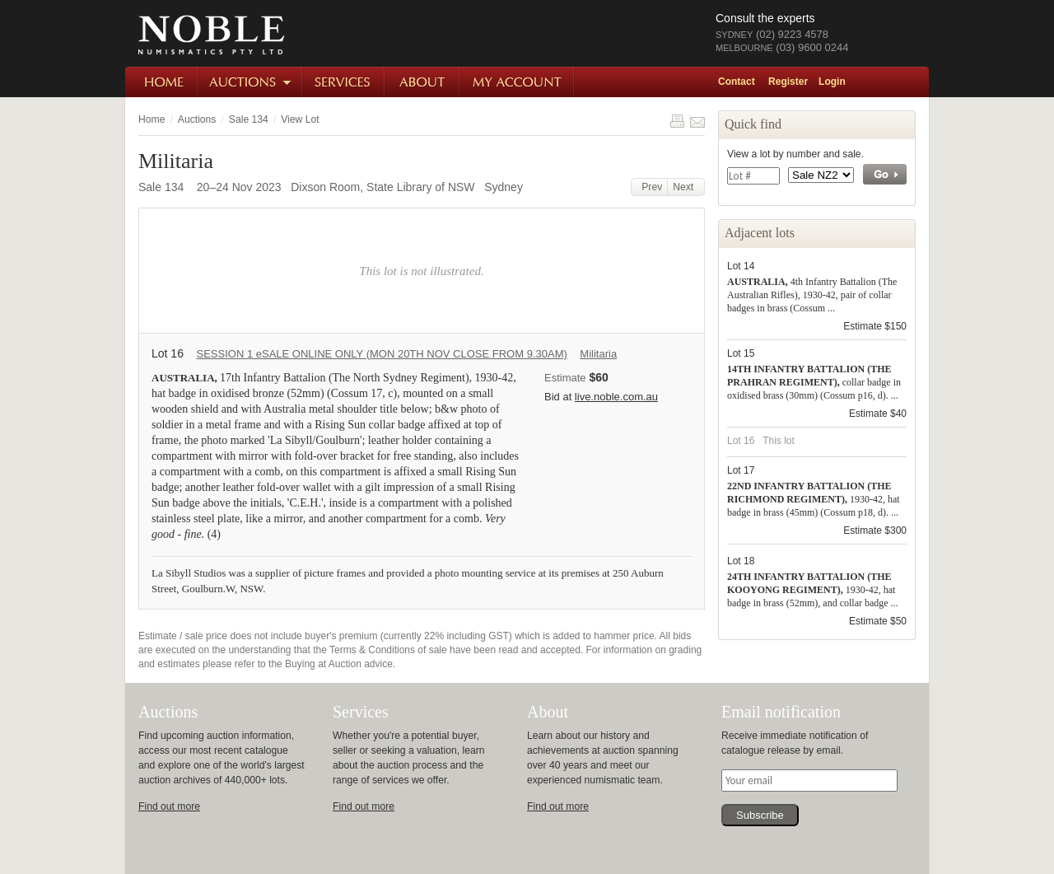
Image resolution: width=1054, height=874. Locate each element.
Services (344, 82)
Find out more (169, 806)
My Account (517, 82)
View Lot (300, 119)
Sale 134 (248, 119)
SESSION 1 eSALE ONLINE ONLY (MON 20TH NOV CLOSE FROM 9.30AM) (381, 354)
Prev (650, 187)
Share (697, 121)
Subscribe (760, 815)
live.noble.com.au (616, 396)
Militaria (598, 354)
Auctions (250, 82)
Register (788, 81)
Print (676, 121)
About (422, 82)
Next (686, 187)
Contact (736, 81)
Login (832, 81)
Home (161, 82)
